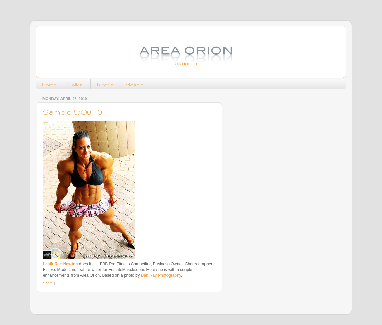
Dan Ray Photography (161, 275)
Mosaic (134, 84)
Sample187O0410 (72, 112)
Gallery (76, 84)
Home (49, 84)
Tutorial (105, 84)
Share (48, 283)
